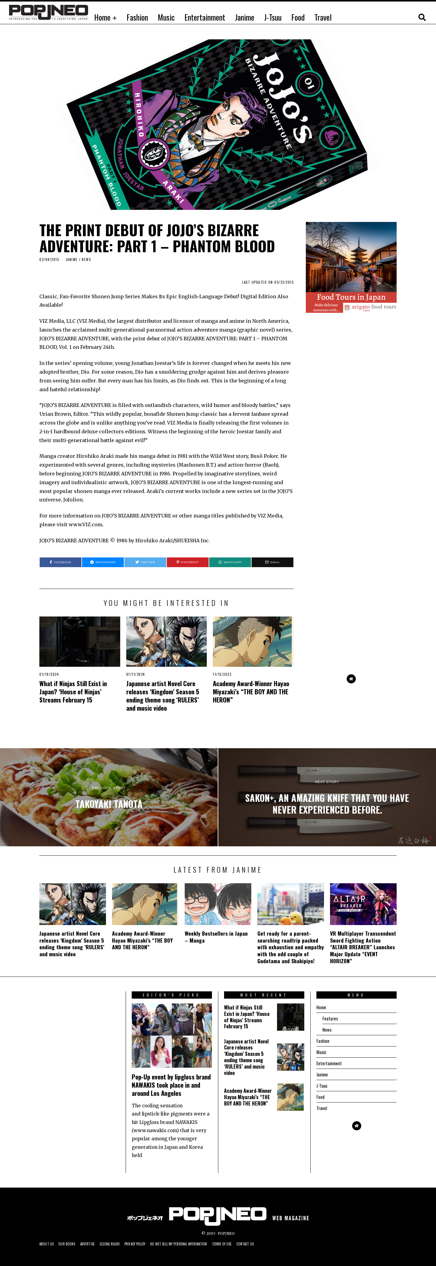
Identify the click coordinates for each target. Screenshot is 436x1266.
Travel (323, 17)
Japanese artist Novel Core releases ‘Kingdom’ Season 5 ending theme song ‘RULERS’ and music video (162, 695)
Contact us (272, 1243)
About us (47, 1243)
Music (166, 17)
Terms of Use (245, 1243)
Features (330, 1018)
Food (298, 17)
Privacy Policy (146, 1243)
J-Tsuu (273, 17)
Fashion (137, 17)
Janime (244, 17)
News (86, 259)
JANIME (72, 259)
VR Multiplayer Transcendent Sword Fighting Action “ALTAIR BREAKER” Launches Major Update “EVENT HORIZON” (363, 947)
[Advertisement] (351, 569)
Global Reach (117, 1243)
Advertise (92, 1243)
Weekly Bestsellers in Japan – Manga (216, 936)
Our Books (70, 1243)
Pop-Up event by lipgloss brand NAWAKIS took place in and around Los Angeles (171, 1085)
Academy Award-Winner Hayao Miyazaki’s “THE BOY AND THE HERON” (251, 691)
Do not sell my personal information (196, 1243)
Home (102, 17)
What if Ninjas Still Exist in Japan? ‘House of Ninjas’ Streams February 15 (73, 691)
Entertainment (204, 17)
